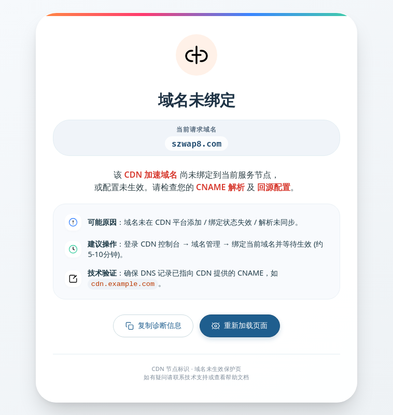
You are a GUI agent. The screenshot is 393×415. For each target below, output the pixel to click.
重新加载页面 (240, 325)
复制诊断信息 (153, 325)
